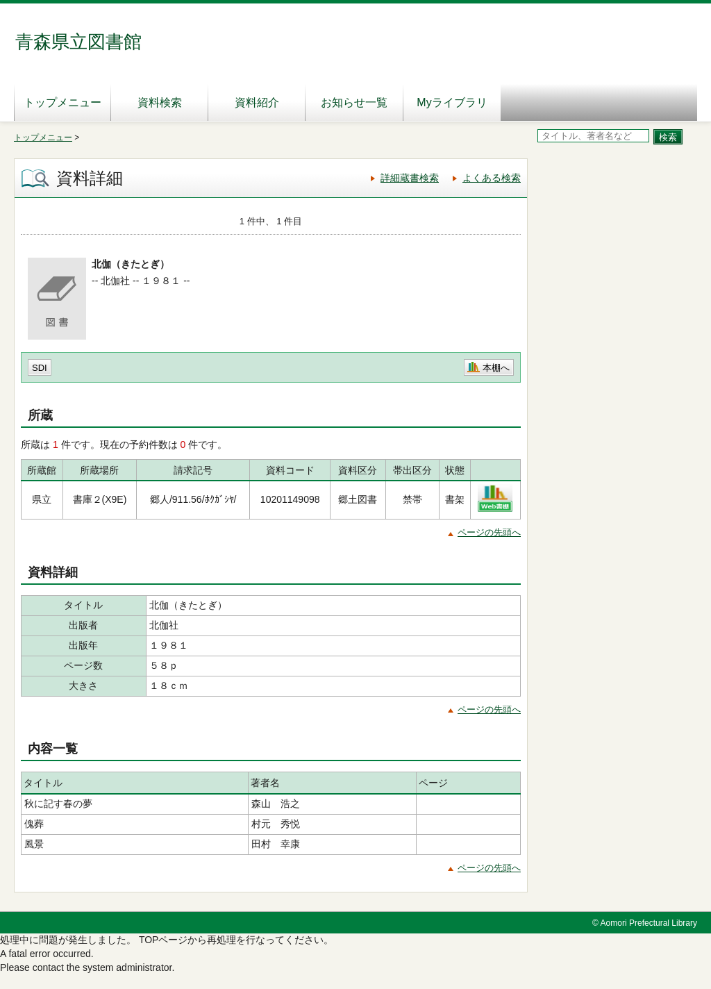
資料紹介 (257, 102)
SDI (39, 368)
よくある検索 (491, 177)
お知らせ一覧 (354, 102)
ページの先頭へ (489, 532)
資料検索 (159, 102)
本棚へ (496, 368)
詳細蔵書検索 (409, 177)
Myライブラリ (452, 102)
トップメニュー (62, 102)
